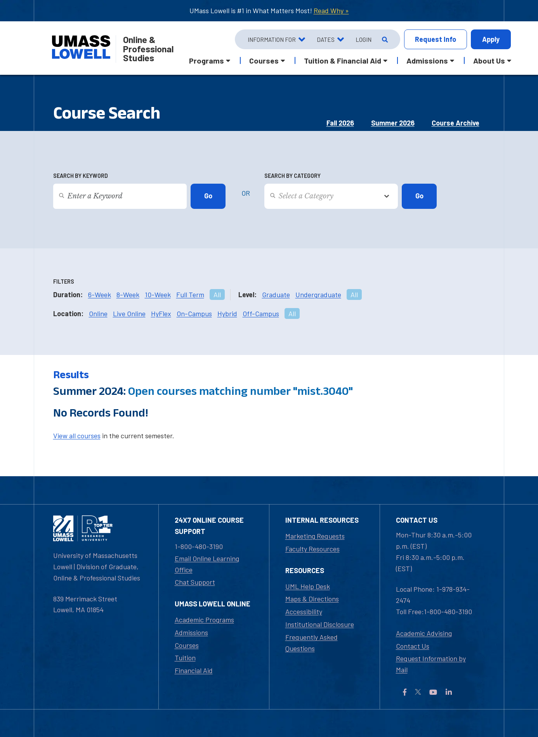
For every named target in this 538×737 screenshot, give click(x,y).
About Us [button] (489, 60)
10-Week (158, 294)
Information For (272, 39)
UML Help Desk (307, 586)
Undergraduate (318, 294)
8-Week (127, 294)
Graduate (276, 294)
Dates (326, 39)
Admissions (191, 632)
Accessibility (303, 611)
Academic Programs (204, 619)
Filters (63, 281)
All (217, 294)
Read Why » (331, 10)
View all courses (77, 435)
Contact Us (412, 646)
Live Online (129, 313)
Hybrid (227, 313)
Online (98, 313)
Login (363, 39)
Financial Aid (194, 670)
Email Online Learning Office (207, 564)
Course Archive (455, 123)
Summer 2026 (393, 123)
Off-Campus (261, 313)
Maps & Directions (312, 598)
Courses (187, 645)
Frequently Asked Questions (311, 643)
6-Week (99, 294)
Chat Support (195, 582)
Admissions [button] (427, 60)
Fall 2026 (340, 123)
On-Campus (194, 313)
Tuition (185, 657)
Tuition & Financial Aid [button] (342, 60)
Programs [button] (206, 60)
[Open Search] (384, 39)
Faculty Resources (312, 548)
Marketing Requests (315, 536)
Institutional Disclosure (319, 624)
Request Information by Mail (431, 664)
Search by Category (292, 175)
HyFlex (161, 313)
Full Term (190, 294)
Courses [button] (264, 60)
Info (435, 39)
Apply (491, 39)
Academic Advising (424, 633)
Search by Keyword (80, 175)
